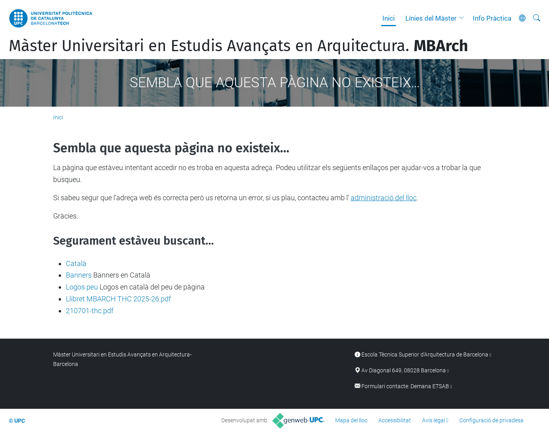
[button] (463, 18)
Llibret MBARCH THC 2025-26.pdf (118, 299)
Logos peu (82, 287)
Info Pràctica (492, 18)
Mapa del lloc (351, 420)
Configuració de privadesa (491, 420)
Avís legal (433, 420)
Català (76, 263)
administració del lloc (384, 198)
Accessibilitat (394, 420)
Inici (388, 18)
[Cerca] (536, 18)
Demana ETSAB (430, 386)
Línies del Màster (431, 18)
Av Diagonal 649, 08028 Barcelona (403, 370)
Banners (79, 275)
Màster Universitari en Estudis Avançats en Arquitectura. (238, 46)
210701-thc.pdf (89, 311)
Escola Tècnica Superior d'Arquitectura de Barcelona (424, 354)
